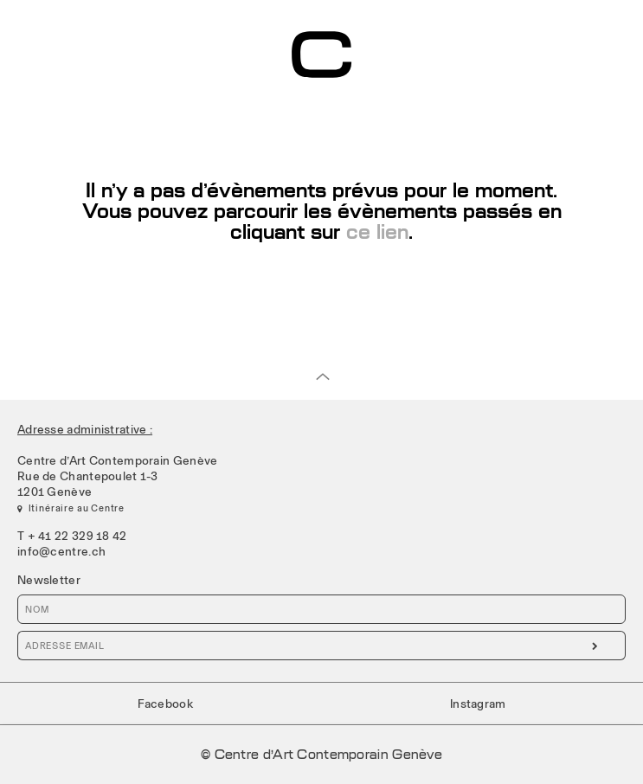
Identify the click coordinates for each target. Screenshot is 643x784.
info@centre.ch (61, 551)
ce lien (374, 232)
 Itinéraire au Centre (71, 508)
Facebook (165, 703)
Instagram (478, 703)
